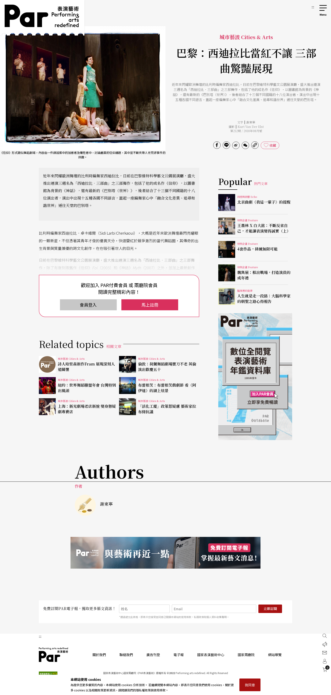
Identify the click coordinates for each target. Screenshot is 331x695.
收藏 (272, 145)
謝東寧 (250, 122)
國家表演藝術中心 (210, 654)
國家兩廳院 (246, 654)
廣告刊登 (153, 654)
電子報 (179, 654)
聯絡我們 (126, 654)
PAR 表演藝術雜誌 (53, 654)
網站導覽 (275, 654)
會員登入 (88, 305)
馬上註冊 (149, 305)
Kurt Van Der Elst (251, 126)
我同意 (250, 684)
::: (313, 6)
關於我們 (99, 654)
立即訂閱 (270, 608)
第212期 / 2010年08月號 (246, 131)
